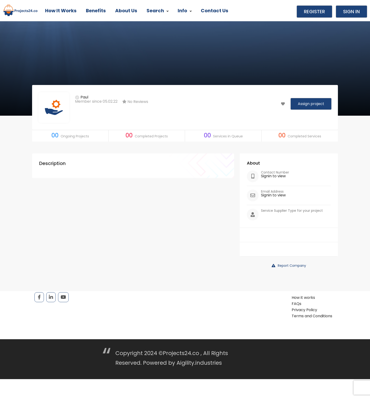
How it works (60, 10)
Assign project (311, 103)
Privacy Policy (304, 310)
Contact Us (214, 10)
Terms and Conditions (312, 316)
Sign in (351, 11)
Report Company (289, 265)
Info (184, 10)
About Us (126, 10)
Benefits (96, 10)
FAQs (296, 303)
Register (314, 11)
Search (157, 10)
